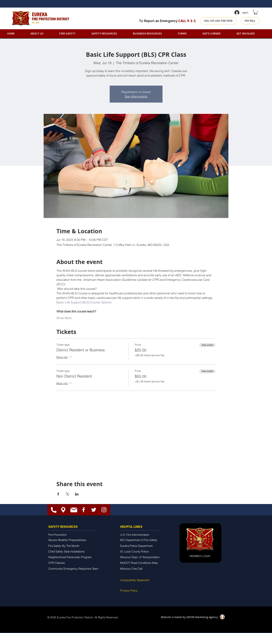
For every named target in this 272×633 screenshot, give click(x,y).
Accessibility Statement (134, 580)
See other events (136, 96)
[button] (256, 12)
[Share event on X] (67, 494)
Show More (64, 318)
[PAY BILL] (250, 20)
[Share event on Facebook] (58, 494)
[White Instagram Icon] (104, 509)
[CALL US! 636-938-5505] (218, 20)
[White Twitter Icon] (93, 509)
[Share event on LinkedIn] (77, 494)
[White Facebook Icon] (83, 509)
